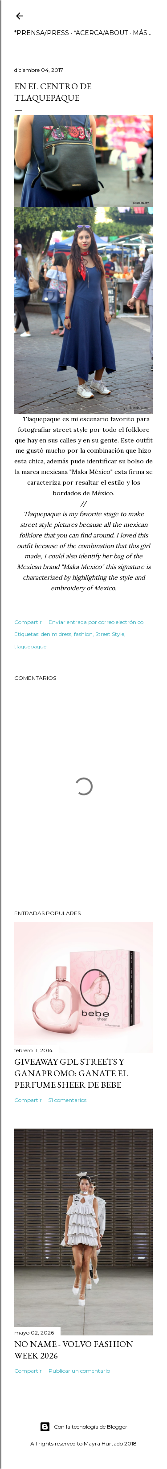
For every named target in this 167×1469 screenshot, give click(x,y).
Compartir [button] (28, 622)
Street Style (109, 634)
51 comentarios (67, 1100)
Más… (142, 33)
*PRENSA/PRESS (41, 33)
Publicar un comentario (79, 1370)
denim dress (56, 634)
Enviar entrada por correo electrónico (96, 622)
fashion (83, 634)
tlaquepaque (30, 646)
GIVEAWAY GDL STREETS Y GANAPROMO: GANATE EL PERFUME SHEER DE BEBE (71, 1073)
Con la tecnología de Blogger (83, 1427)
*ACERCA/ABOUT (101, 33)
